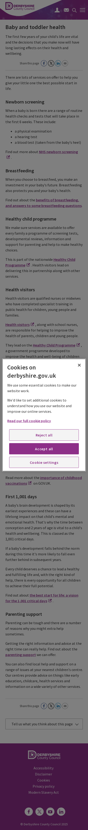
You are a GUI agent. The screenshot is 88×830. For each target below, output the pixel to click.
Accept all (44, 448)
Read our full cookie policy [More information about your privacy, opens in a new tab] (29, 420)
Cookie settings (44, 462)
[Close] (79, 365)
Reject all (44, 435)
